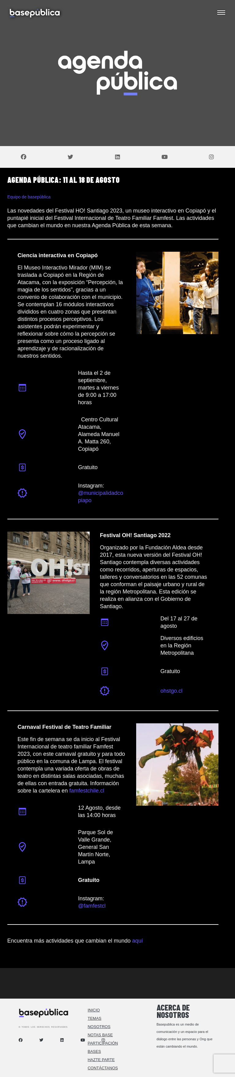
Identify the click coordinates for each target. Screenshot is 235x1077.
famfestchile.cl (86, 791)
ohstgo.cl (171, 691)
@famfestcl (92, 906)
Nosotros (99, 1026)
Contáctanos (103, 1068)
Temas (94, 1018)
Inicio (94, 1010)
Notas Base (100, 1035)
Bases (94, 1051)
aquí (137, 941)
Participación (103, 1043)
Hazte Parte (101, 1059)
